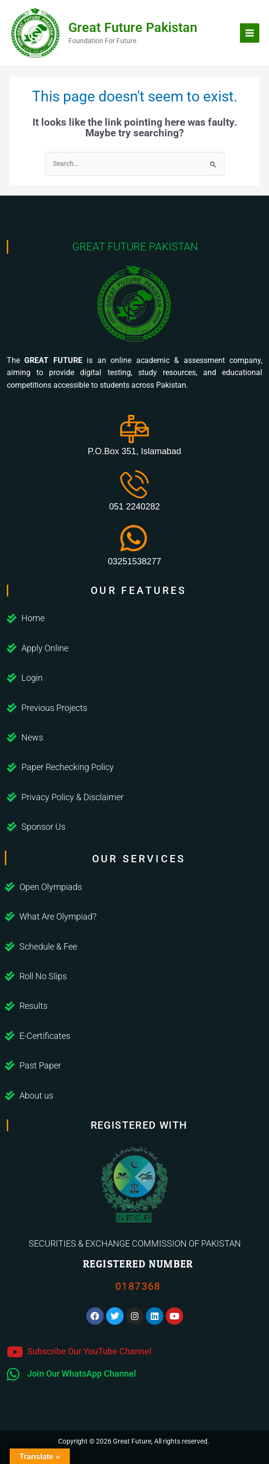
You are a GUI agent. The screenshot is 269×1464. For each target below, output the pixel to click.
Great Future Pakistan (132, 27)
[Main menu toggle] (250, 33)
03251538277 (134, 561)
